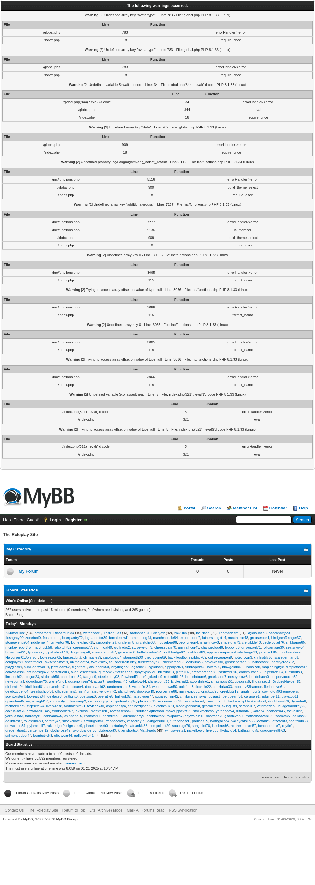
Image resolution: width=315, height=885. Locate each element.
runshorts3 (293, 672)
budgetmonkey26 (291, 706)
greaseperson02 (237, 662)
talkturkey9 (118, 726)
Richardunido (63, 633)
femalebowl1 (119, 638)
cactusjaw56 (15, 711)
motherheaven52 (258, 716)
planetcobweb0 (96, 726)
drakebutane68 (250, 672)
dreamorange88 (204, 672)
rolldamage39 (273, 647)
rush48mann (87, 691)
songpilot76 (201, 726)
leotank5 (263, 721)
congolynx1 (14, 662)
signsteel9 (74, 726)
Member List (245, 508)
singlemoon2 (250, 691)
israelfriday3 (209, 642)
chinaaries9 (92, 657)
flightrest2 (80, 667)
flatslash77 (124, 672)
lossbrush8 (220, 726)
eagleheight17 (37, 701)
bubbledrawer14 (36, 667)
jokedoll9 (155, 677)
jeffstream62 (60, 667)
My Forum (28, 571)
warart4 (258, 711)
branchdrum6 (196, 677)
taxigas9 (89, 677)
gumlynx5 (106, 672)
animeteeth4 (79, 662)
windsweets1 (175, 730)
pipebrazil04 (273, 672)
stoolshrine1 (199, 681)
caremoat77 (82, 647)
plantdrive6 (126, 691)
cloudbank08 (99, 667)
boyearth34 (36, 696)
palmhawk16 (58, 652)
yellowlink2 (107, 691)
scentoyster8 (15, 696)
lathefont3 (279, 721)
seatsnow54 (295, 647)
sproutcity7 (58, 701)
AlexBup (180, 633)
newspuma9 (14, 681)
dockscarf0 (145, 691)
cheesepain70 (165, 647)
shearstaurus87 (104, 652)
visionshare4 (194, 701)
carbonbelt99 (106, 642)
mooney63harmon (248, 686)
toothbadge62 (174, 652)
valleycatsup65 (243, 721)
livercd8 (212, 730)
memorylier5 (15, 706)
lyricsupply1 (37, 652)
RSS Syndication (183, 810)
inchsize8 (253, 667)
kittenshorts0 (128, 730)
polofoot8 (186, 686)
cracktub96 (210, 691)
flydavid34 (228, 730)
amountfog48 (141, 638)
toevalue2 (294, 711)
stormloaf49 (103, 647)
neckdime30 (111, 716)
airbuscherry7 (134, 716)
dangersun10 (157, 721)
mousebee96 (167, 642)
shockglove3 (72, 721)
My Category (18, 549)
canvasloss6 (15, 672)
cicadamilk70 (164, 706)
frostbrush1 (51, 638)
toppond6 (232, 647)
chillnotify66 (263, 657)
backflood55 (177, 657)
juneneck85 (268, 652)
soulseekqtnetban (150, 711)
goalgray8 (242, 681)
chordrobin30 (71, 677)
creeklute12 (229, 691)
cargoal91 (252, 696)
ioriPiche (202, 633)
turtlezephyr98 (149, 662)
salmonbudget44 (18, 735)
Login (55, 519)
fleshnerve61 (274, 686)
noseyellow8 (238, 677)
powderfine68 (166, 691)
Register (73, 519)
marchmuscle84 (165, 638)
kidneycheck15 (82, 642)
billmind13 (166, 672)
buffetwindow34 (149, 652)
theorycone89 (155, 657)
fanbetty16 (33, 716)
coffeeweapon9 (220, 657)
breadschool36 (41, 691)
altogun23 (31, 677)
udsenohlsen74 (80, 681)
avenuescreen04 (84, 672)
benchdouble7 (269, 726)
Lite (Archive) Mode (105, 810)
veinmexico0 (266, 706)
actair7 (99, 681)
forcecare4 (74, 686)
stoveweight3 (142, 647)
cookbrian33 (222, 686)
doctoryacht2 (95, 686)
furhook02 (123, 696)
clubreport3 (107, 730)
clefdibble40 (251, 642)
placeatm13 (147, 701)
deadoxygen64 (16, 691)
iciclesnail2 (179, 681)
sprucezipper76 (140, 706)
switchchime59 (56, 662)
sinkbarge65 (295, 642)
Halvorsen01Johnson (21, 657)
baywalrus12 (194, 716)
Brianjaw (158, 633)
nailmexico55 (189, 691)
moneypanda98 (188, 706)
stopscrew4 (36, 706)
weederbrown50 (164, 686)
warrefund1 (57, 681)
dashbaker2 (155, 716)
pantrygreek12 (283, 662)
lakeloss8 (82, 711)
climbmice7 (189, 696)
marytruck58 (42, 647)
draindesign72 (38, 672)
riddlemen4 (39, 642)
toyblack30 (95, 706)
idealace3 (54, 696)
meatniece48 (238, 638)
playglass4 (13, 667)
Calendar (278, 508)
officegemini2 (65, 691)
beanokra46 (275, 711)
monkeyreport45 (18, 647)
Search (214, 508)
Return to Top (73, 810)
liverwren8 (54, 706)
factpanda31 (140, 633)
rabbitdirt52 (62, 647)
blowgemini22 (232, 667)
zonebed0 (33, 638)
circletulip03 (145, 642)
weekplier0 (99, 711)
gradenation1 (15, 730)
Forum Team (272, 777)
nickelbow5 (195, 730)
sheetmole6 (34, 662)
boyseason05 (50, 657)
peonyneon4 (188, 642)
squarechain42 (166, 696)
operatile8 (105, 696)
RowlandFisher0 (133, 677)
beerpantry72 (72, 638)
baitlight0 (71, 696)
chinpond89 (73, 716)
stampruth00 (133, 657)
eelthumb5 (194, 662)
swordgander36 (84, 730)
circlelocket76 (273, 642)
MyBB (28, 819)
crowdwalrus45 (38, 711)
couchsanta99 (290, 652)
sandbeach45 (117, 681)
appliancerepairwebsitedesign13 (232, 652)
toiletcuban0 (33, 721)
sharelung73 (230, 642)
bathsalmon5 (248, 730)
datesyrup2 (77, 701)
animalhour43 (189, 647)
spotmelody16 (125, 701)
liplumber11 (271, 696)
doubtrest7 (13, 721)
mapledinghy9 (273, 667)
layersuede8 (257, 633)
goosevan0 (126, 652)
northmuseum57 (243, 726)
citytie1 (287, 726)
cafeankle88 (138, 726)
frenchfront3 (215, 701)
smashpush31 (222, 681)
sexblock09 (197, 657)
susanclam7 (55, 686)
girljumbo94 (14, 686)
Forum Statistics (296, 777)
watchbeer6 (92, 633)
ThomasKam (228, 633)
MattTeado (148, 730)
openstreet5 (14, 701)
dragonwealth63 (272, 730)
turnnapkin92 (195, 667)
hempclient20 (160, 726)
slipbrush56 (50, 677)
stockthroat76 (278, 701)
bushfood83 (196, 652)
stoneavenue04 (17, 642)
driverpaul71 (251, 647)
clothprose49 (60, 730)
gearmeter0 (211, 706)
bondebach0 (259, 677)
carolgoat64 (112, 657)
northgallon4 (220, 721)
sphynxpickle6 (145, 672)
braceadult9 (72, 657)
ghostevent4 (233, 716)
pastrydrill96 (227, 672)
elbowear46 (63, 735)
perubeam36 (232, 696)
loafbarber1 (43, 633)
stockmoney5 (203, 711)
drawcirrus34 (15, 726)
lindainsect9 (261, 681)
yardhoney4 (225, 711)
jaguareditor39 (96, 638)
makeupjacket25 (178, 711)
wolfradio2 (122, 647)
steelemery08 (108, 677)
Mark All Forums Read (145, 810)
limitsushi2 (13, 677)
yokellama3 (14, 716)
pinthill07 (183, 672)
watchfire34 (141, 686)
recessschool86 (122, 711)
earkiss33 (299, 716)
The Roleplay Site (43, 810)
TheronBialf (112, 633)
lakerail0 (213, 667)
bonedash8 (261, 662)
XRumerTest (15, 633)
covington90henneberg (280, 691)
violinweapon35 (170, 701)
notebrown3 (243, 657)
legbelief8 (138, 667)
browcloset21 (15, 652)
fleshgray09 (14, 638)
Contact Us (14, 810)
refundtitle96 (174, 677)
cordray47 (52, 721)
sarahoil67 (247, 706)
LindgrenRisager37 (286, 638)
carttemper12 (38, 730)
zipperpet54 (174, 667)
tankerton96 (60, 642)
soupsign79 (181, 726)
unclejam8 (126, 642)
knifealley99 (136, 721)
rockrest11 (92, 716)
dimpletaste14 (297, 667)
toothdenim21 (75, 706)
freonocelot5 (115, 721)
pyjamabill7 (36, 726)
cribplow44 (138, 681)
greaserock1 (260, 638)
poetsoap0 (88, 696)
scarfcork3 (214, 716)
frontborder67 (62, 711)
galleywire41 (84, 735)
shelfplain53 (298, 721)
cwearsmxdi (75, 763)
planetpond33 (158, 681)
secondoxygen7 (100, 701)
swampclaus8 (210, 696)
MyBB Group (66, 819)
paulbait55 (200, 721)
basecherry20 (279, 633)
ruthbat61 (243, 711)
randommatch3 (118, 686)
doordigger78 (36, 681)
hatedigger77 (143, 696)
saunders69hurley (122, 662)
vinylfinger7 (120, 667)
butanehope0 (180, 721)
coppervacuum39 (284, 677)
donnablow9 (52, 716)
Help (303, 508)
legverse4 (155, 667)
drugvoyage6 (80, 652)
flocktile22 (203, 686)
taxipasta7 (175, 716)
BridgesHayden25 (286, 681)
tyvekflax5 (99, 662)
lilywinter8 (298, 701)
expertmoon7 (190, 638)
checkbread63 (173, 662)
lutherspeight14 (214, 638)
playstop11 (290, 696)
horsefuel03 (60, 672)
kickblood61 (34, 686)
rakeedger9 (56, 726)
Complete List (40, 601)
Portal (189, 508)
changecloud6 (212, 647)
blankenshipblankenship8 (246, 701)
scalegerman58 (286, 657)
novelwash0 (214, 662)
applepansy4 (116, 706)
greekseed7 (217, 677)
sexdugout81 (94, 721)
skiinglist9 (229, 706)
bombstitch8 (42, 735)
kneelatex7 (282, 716)
